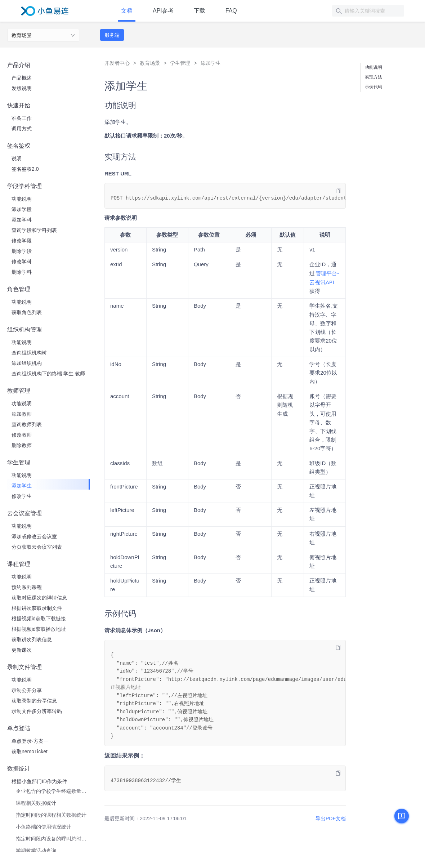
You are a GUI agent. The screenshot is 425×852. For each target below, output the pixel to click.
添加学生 (22, 486)
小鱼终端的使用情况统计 (43, 827)
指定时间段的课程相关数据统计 (51, 815)
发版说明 (22, 88)
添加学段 (22, 209)
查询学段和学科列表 (34, 230)
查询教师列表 (27, 424)
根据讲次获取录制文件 (37, 608)
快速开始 (18, 105)
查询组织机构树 (29, 353)
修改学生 (22, 496)
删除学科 (22, 272)
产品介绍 (18, 65)
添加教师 (22, 414)
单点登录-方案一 (30, 741)
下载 (199, 11)
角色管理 (18, 289)
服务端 (112, 35)
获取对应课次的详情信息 (39, 598)
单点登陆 (18, 728)
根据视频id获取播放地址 (39, 629)
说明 (17, 158)
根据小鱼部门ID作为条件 (39, 781)
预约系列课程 (27, 587)
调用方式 (22, 128)
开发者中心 (117, 63)
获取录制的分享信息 (34, 701)
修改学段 (22, 241)
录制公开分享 (27, 690)
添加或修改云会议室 (34, 536)
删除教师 (22, 445)
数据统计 (18, 769)
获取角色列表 (27, 312)
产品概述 (22, 78)
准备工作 (22, 118)
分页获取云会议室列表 (37, 547)
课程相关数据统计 (36, 803)
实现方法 (373, 77)
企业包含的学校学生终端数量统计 (53, 791)
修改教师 (22, 435)
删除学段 (22, 251)
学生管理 (18, 462)
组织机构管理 (24, 329)
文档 (127, 11)
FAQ (231, 11)
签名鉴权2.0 (25, 169)
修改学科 (22, 261)
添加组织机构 (27, 363)
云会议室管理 (24, 513)
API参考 (163, 11)
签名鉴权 (18, 146)
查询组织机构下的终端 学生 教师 (48, 373)
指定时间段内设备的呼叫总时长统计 (53, 839)
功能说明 (22, 199)
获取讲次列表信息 (32, 639)
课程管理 (18, 564)
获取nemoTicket (30, 751)
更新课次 (22, 650)
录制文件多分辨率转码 (37, 711)
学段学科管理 (24, 186)
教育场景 (22, 35)
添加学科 (22, 220)
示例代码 (373, 86)
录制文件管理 (24, 667)
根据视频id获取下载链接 (39, 618)
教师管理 (18, 391)
